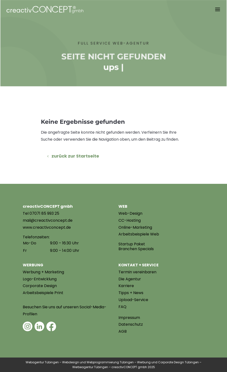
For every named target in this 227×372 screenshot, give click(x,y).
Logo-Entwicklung (40, 279)
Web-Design (130, 213)
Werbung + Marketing (43, 272)
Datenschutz (130, 324)
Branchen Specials (136, 249)
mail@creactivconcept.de (48, 220)
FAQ (122, 307)
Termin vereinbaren (137, 272)
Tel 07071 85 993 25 (41, 213)
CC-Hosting (129, 220)
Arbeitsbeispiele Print (43, 293)
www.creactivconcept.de (47, 227)
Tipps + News (130, 293)
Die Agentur (129, 279)
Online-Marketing (135, 227)
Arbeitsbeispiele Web (138, 234)
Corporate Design (40, 286)
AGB (122, 331)
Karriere (126, 286)
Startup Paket (131, 244)
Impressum (129, 317)
